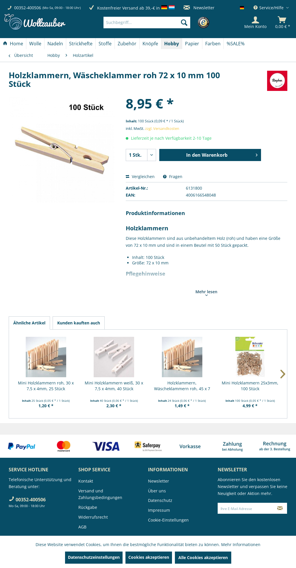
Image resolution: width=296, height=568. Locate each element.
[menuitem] (155, 22)
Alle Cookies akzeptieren (203, 557)
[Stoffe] (105, 43)
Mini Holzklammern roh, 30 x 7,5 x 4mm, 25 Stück (46, 385)
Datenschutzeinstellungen (94, 557)
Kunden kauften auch (78, 323)
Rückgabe (87, 507)
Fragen (172, 176)
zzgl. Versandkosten (162, 128)
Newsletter (199, 7)
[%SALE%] (235, 43)
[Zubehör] (127, 43)
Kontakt (85, 481)
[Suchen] (184, 22)
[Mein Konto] (255, 22)
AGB (82, 527)
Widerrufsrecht (93, 517)
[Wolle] (35, 43)
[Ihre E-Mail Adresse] (245, 508)
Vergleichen (140, 176)
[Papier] (192, 43)
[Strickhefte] (80, 43)
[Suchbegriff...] (146, 22)
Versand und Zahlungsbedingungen (100, 494)
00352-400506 (27, 7)
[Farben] (212, 43)
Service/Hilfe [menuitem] (269, 7)
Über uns (157, 491)
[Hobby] (171, 43)
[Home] (13, 43)
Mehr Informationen (240, 544)
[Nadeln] (55, 43)
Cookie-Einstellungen (168, 520)
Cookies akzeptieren (148, 557)
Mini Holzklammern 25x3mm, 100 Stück (250, 385)
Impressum (159, 510)
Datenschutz (160, 500)
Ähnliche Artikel (29, 323)
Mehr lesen (206, 292)
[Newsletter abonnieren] (280, 508)
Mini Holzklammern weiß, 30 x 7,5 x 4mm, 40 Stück (114, 385)
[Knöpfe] (150, 43)
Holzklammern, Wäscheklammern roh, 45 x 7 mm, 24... (182, 386)
